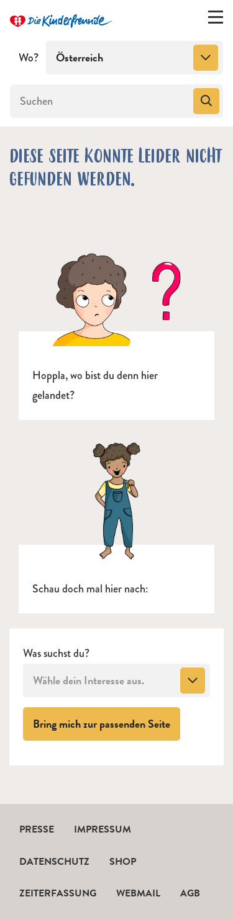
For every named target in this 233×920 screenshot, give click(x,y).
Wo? (29, 58)
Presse (36, 829)
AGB (190, 893)
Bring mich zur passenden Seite (106, 723)
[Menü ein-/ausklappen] (215, 20)
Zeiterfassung (57, 893)
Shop (122, 861)
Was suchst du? (56, 653)
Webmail (138, 893)
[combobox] (134, 57)
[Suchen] (100, 101)
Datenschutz (54, 861)
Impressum (102, 829)
